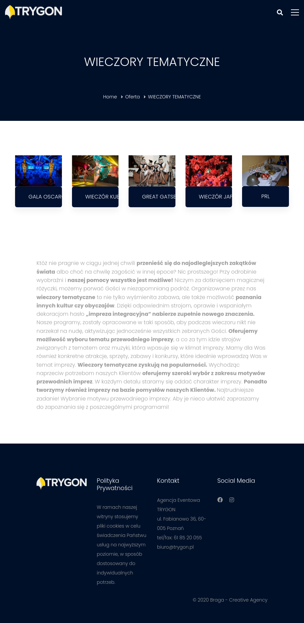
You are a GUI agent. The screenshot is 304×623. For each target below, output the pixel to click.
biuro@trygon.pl (175, 547)
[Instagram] (232, 499)
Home (110, 96)
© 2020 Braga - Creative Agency (230, 600)
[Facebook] (220, 499)
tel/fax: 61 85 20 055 (179, 537)
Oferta (132, 96)
